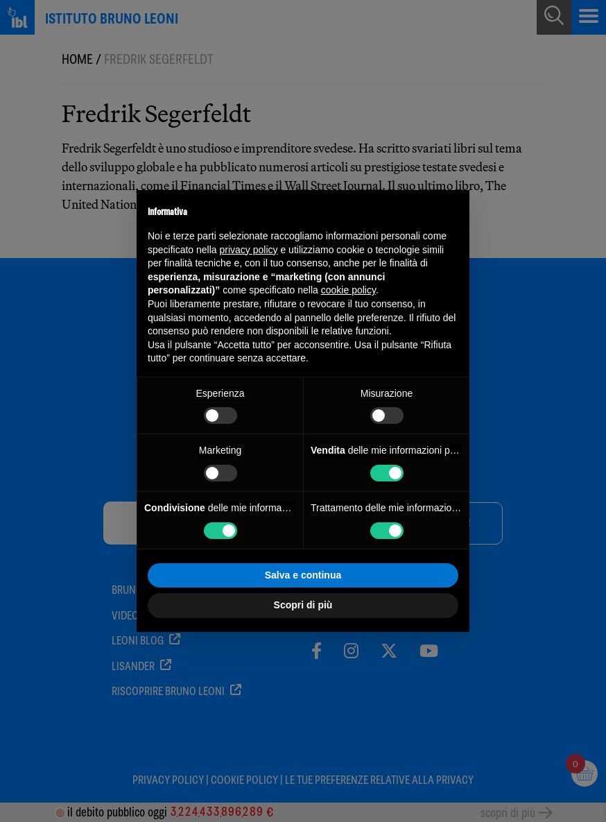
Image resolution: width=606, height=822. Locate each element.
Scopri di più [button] (303, 604)
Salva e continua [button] (303, 575)
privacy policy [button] (249, 249)
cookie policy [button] (348, 290)
